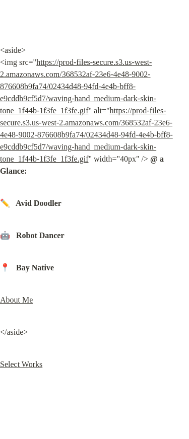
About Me (16, 300)
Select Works (21, 364)
